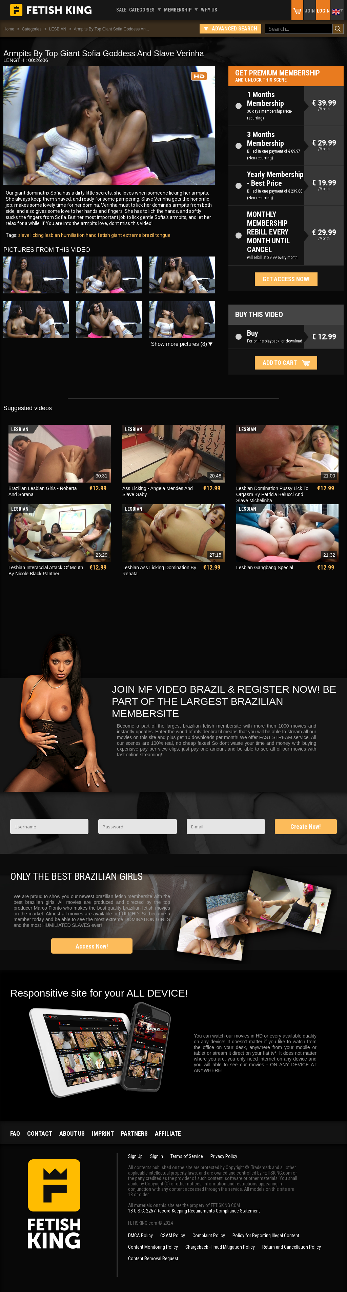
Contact (39, 1133)
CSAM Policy (172, 1235)
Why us (209, 10)
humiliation (72, 235)
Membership (177, 10)
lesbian (52, 235)
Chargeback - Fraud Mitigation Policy (220, 1247)
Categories (142, 10)
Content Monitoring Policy (153, 1247)
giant (116, 235)
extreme (131, 235)
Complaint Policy (208, 1235)
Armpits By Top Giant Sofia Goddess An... (111, 29)
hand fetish (97, 235)
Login (323, 11)
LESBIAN (57, 29)
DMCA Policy (140, 1235)
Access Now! (92, 946)
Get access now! (286, 279)
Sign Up (135, 1156)
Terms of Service (186, 1156)
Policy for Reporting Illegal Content (265, 1235)
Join (310, 11)
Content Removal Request (153, 1258)
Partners (134, 1133)
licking (36, 235)
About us (72, 1133)
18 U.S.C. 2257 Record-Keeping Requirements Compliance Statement (194, 1210)
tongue (162, 235)
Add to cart (280, 362)
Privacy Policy (223, 1156)
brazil (147, 235)
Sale (121, 10)
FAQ (15, 1133)
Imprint (103, 1133)
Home (8, 29)
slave (23, 235)
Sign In (156, 1156)
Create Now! (305, 826)
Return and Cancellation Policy (291, 1247)
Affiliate (168, 1133)
